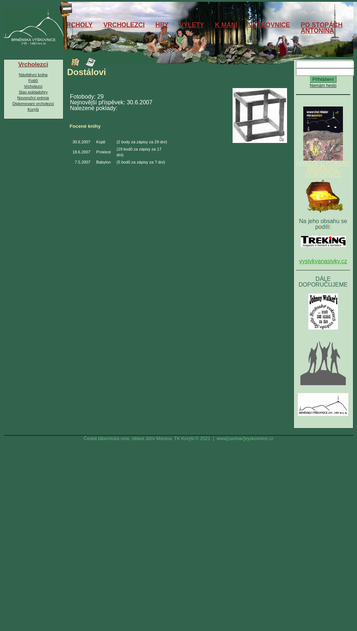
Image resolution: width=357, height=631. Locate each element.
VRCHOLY (77, 25)
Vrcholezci (33, 86)
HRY (162, 25)
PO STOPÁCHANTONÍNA (322, 27)
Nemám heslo (323, 85)
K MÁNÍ (226, 25)
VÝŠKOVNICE (269, 25)
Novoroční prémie (33, 98)
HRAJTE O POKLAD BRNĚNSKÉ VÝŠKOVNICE (323, 167)
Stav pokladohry (33, 92)
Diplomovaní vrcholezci (33, 103)
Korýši (33, 109)
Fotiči (33, 80)
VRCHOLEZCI (124, 25)
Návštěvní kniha (33, 75)
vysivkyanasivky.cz (323, 261)
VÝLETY (192, 25)
